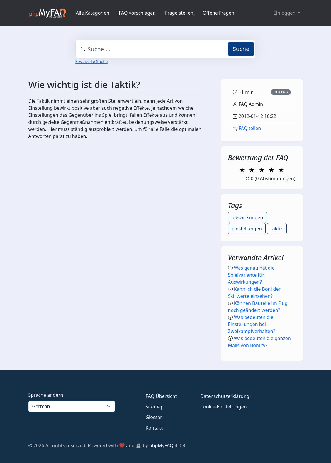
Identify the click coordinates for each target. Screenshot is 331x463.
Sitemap (154, 406)
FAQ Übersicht (161, 396)
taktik (277, 228)
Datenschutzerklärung (224, 396)
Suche (241, 49)
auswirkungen (247, 217)
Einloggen (285, 13)
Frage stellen (179, 13)
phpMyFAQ (161, 445)
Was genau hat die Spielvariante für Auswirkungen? (251, 275)
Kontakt (154, 428)
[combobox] (165, 49)
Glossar (153, 417)
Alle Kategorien (93, 13)
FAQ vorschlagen (137, 13)
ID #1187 (280, 91)
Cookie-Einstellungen (223, 406)
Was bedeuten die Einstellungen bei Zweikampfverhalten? (251, 324)
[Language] (71, 406)
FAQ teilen (250, 128)
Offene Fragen (218, 13)
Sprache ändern (45, 395)
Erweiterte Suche (91, 61)
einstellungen (247, 228)
